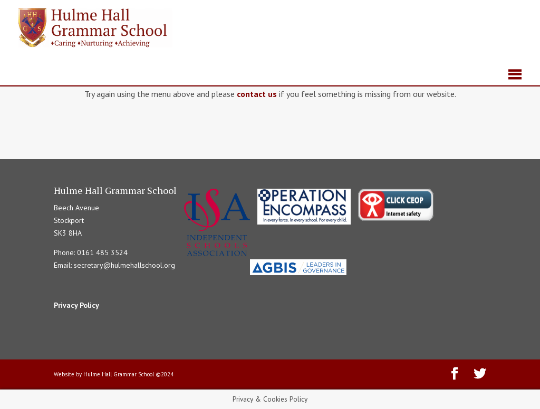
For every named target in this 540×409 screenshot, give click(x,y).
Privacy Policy (76, 305)
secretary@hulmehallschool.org (124, 265)
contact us (257, 94)
